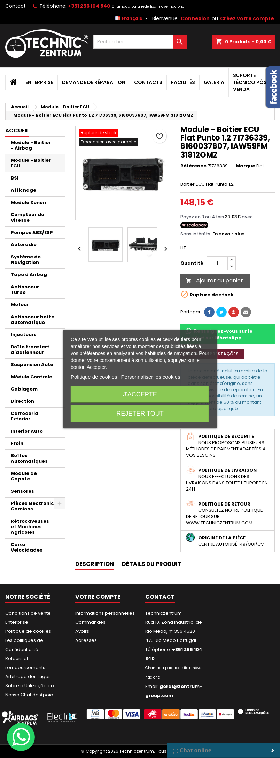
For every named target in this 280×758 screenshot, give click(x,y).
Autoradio (24, 244)
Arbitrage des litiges (28, 676)
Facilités (183, 82)
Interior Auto (27, 431)
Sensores (22, 491)
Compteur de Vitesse (27, 217)
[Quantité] (217, 263)
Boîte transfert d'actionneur (30, 349)
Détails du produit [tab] (151, 564)
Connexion (195, 18)
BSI (14, 178)
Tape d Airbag (29, 274)
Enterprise (39, 82)
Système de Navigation (26, 259)
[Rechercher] (140, 42)
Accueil (17, 131)
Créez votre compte (247, 18)
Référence (193, 166)
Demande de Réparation (93, 82)
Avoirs (82, 631)
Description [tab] (94, 564)
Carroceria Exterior (24, 416)
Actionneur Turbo (25, 289)
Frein (17, 443)
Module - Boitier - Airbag (31, 145)
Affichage (23, 190)
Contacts (148, 82)
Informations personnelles (105, 613)
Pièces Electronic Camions (32, 506)
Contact (15, 5)
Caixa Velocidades (26, 547)
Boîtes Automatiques (29, 458)
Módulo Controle (31, 376)
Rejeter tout (139, 413)
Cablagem (24, 389)
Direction (22, 401)
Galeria (214, 82)
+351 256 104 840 (89, 5)
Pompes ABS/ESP (32, 232)
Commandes (90, 622)
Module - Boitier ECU (31, 163)
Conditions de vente (28, 613)
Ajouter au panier (214, 280)
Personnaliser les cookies (150, 377)
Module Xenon (28, 202)
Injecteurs (24, 334)
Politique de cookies (28, 631)
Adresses (86, 640)
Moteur (20, 304)
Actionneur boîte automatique (32, 319)
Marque (245, 166)
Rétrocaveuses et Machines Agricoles (30, 527)
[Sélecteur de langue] (132, 18)
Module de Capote (24, 476)
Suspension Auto (32, 364)
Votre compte (97, 597)
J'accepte (140, 394)
